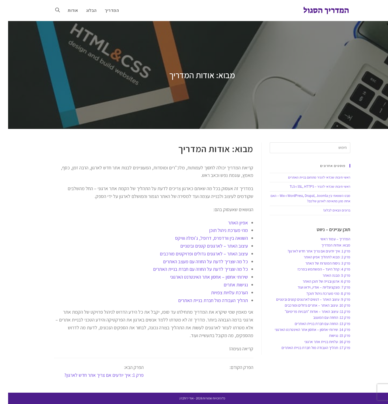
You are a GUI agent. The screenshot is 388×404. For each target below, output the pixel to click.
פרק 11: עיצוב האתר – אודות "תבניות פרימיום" (309, 311)
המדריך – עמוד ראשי (327, 239)
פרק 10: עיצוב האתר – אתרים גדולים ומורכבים (309, 305)
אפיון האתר (230, 223)
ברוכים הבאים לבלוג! (328, 210)
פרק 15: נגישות (331, 335)
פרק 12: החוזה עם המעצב (323, 317)
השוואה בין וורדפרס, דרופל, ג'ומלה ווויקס (203, 238)
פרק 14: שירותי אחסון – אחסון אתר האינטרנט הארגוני (304, 329)
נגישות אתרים (228, 285)
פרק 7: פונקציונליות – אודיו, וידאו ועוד (316, 287)
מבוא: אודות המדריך (327, 245)
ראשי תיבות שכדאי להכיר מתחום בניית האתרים (311, 177)
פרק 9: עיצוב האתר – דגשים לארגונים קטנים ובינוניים (305, 299)
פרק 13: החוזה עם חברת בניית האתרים (314, 323)
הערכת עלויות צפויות (221, 292)
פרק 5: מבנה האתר (328, 275)
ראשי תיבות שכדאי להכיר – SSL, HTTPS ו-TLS (312, 186)
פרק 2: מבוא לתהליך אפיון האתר (319, 257)
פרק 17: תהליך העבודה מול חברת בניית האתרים (307, 347)
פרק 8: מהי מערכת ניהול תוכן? (320, 293)
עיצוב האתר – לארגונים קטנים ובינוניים (206, 246)
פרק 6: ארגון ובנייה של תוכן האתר (318, 281)
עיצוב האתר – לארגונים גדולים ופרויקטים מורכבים (196, 254)
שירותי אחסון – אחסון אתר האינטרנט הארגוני (201, 277)
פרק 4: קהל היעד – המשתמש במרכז (315, 269)
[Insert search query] (302, 147)
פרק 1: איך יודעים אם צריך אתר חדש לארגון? (96, 375)
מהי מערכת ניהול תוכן (220, 230)
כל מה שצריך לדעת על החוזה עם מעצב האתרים (197, 261)
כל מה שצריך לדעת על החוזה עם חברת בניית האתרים (192, 269)
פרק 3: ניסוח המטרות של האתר (319, 263)
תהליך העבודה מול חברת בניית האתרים (205, 300)
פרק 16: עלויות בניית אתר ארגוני (319, 341)
